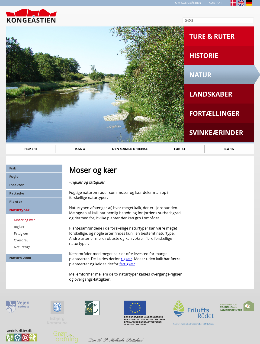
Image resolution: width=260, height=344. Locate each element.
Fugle (14, 176)
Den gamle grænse (130, 148)
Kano (80, 148)
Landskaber (210, 94)
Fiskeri (30, 148)
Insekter (16, 184)
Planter (15, 201)
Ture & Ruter (211, 36)
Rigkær (19, 226)
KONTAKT (215, 2)
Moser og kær (24, 220)
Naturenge (22, 247)
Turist (179, 148)
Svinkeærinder (216, 132)
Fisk (12, 168)
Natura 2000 (20, 257)
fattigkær (127, 263)
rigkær (126, 258)
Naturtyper (19, 210)
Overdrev (21, 240)
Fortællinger (214, 113)
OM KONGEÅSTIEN (188, 2)
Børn (229, 148)
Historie (203, 55)
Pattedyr (17, 193)
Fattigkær (21, 233)
